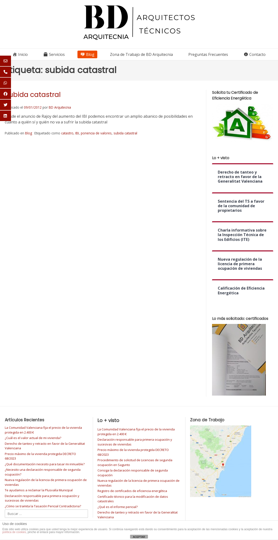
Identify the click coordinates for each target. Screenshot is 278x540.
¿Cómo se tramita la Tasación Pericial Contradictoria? (43, 506)
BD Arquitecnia (60, 107)
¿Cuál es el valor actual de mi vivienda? (33, 438)
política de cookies (14, 532)
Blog (28, 133)
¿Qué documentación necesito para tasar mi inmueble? (45, 464)
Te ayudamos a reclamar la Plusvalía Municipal (39, 490)
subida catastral (125, 133)
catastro (67, 133)
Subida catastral (33, 94)
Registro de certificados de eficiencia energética (132, 491)
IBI (77, 133)
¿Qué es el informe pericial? (118, 507)
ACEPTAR (139, 536)
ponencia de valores (96, 133)
